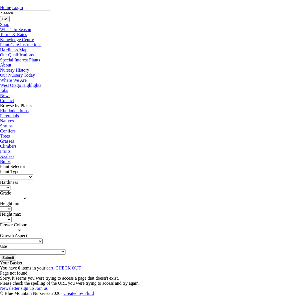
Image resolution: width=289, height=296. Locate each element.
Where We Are (13, 80)
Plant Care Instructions (20, 44)
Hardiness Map (13, 49)
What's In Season (15, 29)
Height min (10, 203)
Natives (7, 120)
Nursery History (14, 70)
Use (3, 246)
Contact (7, 100)
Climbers (8, 146)
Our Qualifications (17, 54)
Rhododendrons (14, 110)
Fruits (5, 151)
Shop (4, 24)
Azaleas (7, 156)
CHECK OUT (68, 268)
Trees (5, 136)
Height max (10, 214)
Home (5, 7)
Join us (41, 288)
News (5, 95)
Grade (5, 193)
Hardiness (9, 182)
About (5, 65)
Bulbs (5, 161)
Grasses (7, 141)
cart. (50, 268)
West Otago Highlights (20, 85)
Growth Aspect (13, 235)
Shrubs (6, 125)
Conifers (8, 131)
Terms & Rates (13, 34)
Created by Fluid (79, 293)
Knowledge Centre (17, 39)
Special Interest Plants (20, 60)
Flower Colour (13, 224)
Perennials (9, 115)
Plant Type (9, 171)
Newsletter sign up (17, 288)
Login (17, 7)
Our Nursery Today (17, 75)
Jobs (4, 90)
